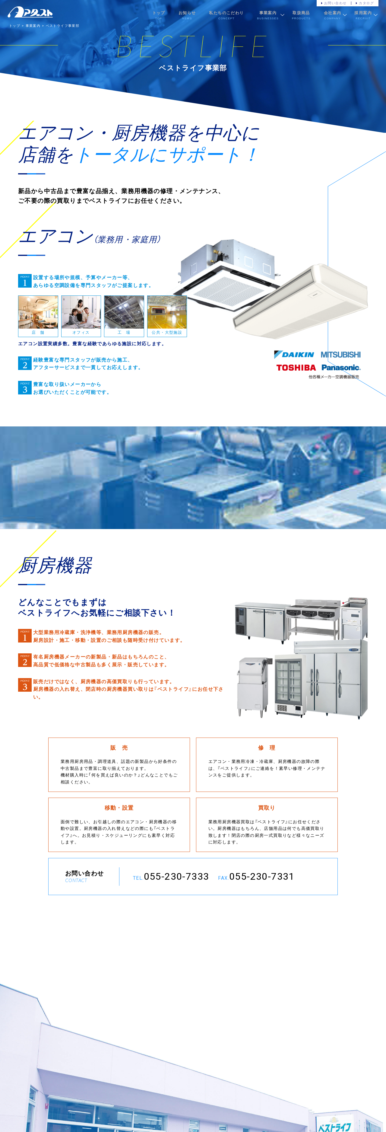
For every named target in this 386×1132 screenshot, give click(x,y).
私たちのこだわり (226, 13)
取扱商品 (301, 13)
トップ (158, 13)
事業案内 (268, 13)
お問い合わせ (335, 3)
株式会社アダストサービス (30, 12)
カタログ (366, 3)
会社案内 (332, 13)
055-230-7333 (176, 876)
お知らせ (187, 13)
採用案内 (363, 13)
